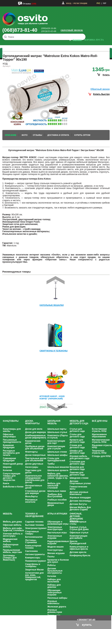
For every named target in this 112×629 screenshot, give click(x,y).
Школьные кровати (57, 470)
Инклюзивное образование (99, 435)
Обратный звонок (72, 30)
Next (56, 407)
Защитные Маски (34, 569)
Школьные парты (56, 429)
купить (106, 75)
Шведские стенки (79, 478)
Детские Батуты (78, 504)
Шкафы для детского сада (77, 451)
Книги (6, 483)
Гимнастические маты (78, 487)
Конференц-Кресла (80, 555)
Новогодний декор (13, 464)
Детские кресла (78, 552)
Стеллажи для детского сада (77, 462)
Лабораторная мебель (10, 545)
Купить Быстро (101, 94)
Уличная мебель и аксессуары (12, 534)
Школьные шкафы (57, 455)
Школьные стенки (57, 452)
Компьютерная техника (33, 546)
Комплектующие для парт (56, 442)
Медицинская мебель (10, 540)
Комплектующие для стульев (56, 447)
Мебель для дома (12, 521)
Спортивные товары (32, 532)
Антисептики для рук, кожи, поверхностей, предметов (34, 576)
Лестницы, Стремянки (31, 541)
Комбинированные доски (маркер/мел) (35, 436)
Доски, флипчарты (32, 422)
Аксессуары (31, 467)
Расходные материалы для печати (11, 452)
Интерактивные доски (33, 486)
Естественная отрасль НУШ (99, 430)
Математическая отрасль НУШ (101, 441)
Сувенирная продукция (9, 459)
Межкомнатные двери (55, 504)
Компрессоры (32, 557)
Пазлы (50, 556)
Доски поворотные (35, 455)
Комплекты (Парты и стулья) (57, 436)
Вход (68, 3)
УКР (104, 3)
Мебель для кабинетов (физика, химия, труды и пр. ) (57, 476)
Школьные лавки (56, 491)
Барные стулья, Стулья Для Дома (79, 528)
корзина (77, 39)
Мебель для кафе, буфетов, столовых (13, 529)
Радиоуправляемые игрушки (58, 542)
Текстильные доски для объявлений (35, 459)
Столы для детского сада (77, 435)
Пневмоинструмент (35, 561)
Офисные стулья (79, 532)
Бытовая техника (34, 525)
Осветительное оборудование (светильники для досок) (34, 479)
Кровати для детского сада (77, 441)
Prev (55, 280)
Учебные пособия (57, 499)
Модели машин (55, 546)
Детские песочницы (80, 501)
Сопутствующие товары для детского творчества (11, 476)
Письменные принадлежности (12, 441)
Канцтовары (10, 421)
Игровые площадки (80, 497)
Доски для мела (33, 429)
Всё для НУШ (99, 421)
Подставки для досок (33, 471)
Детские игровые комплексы (79, 493)
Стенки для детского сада (77, 446)
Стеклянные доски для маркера (35, 492)
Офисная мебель (12, 525)
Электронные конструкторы (54, 528)
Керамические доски (32, 442)
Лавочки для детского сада (77, 473)
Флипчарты (31, 452)
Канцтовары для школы (12, 430)
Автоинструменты (35, 554)
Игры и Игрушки (57, 513)
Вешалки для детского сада (77, 468)
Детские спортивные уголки (80, 482)
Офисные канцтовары (9, 435)
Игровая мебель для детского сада (79, 457)
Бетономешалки (34, 537)
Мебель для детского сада (79, 422)
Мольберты (31, 496)
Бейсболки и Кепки (13, 486)
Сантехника (31, 551)
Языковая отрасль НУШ (102, 446)
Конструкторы (55, 550)
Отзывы (27, 3)
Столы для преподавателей (56, 459)
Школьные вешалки (58, 467)
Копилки (7, 470)
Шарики (7, 467)
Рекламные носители (31, 500)
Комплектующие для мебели (78, 537)
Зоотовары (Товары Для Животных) (10, 557)
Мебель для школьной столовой (53, 485)
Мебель (7, 513)
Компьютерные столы (78, 522)
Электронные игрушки (54, 537)
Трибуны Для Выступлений (54, 495)
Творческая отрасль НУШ (99, 451)
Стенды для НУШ (101, 456)
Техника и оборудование (34, 515)
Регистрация (80, 3)
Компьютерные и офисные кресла (79, 547)
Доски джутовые (34, 464)
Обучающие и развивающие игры (57, 522)
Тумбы (51, 464)
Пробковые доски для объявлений (34, 447)
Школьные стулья (57, 432)
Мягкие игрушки (56, 553)
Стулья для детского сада (77, 430)
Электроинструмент (36, 528)
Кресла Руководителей (78, 542)
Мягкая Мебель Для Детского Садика (80, 508)
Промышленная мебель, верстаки (12, 551)
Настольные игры (57, 532)
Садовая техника (34, 521)
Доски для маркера (35, 432)
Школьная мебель (53, 422)
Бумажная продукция (8, 446)
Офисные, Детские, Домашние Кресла (76, 517)
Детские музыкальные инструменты (54, 570)
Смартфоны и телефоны (32, 565)
